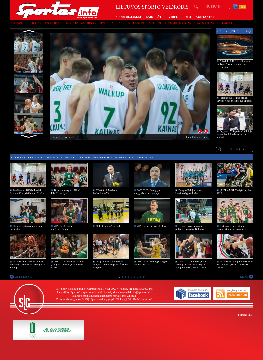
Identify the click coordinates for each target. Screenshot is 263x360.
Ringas (92, 22)
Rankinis (123, 22)
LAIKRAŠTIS (155, 17)
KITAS (244, 276)
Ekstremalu (102, 157)
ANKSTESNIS (23, 276)
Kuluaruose (225, 22)
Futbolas (34, 22)
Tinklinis (139, 22)
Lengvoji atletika (57, 22)
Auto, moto (157, 22)
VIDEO (173, 17)
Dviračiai (107, 22)
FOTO (187, 17)
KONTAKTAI (204, 17)
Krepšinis (17, 22)
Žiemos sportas (179, 22)
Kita (153, 157)
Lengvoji (51, 157)
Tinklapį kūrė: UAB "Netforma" (134, 299)
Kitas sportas (203, 22)
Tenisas (79, 22)
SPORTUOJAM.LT (128, 17)
